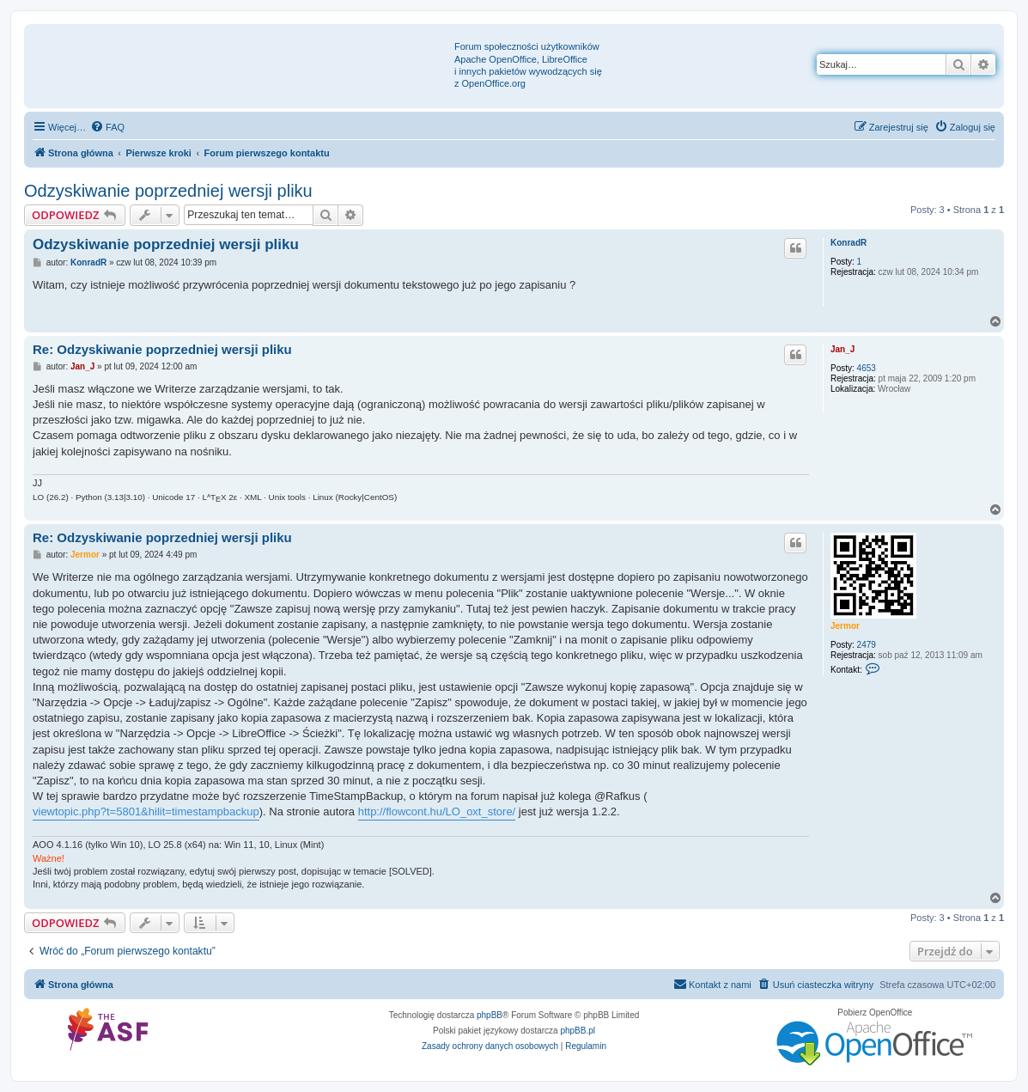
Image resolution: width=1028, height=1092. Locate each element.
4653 (866, 368)
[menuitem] (107, 127)
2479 (866, 645)
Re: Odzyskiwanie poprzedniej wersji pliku (162, 349)
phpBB (489, 1015)
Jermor (845, 626)
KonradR (848, 242)
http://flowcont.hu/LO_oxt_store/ (437, 811)
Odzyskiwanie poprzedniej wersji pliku (168, 190)
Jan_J (842, 349)
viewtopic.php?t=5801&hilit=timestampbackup (146, 811)
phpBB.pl (577, 1030)
